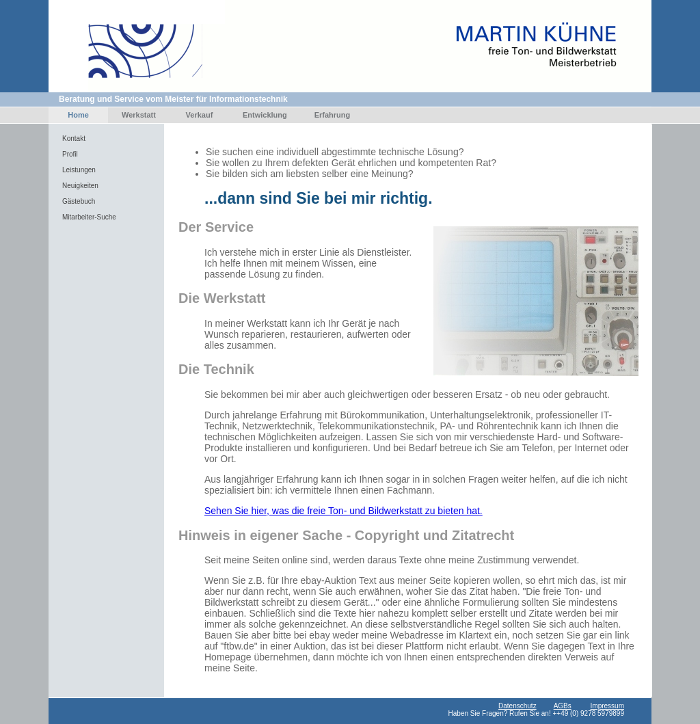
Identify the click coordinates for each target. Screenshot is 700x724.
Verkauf (199, 115)
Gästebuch (78, 201)
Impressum (607, 706)
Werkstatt (139, 115)
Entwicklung (265, 115)
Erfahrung (332, 115)
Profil (70, 154)
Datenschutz (517, 706)
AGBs (562, 706)
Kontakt (73, 138)
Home (78, 115)
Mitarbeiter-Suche (89, 217)
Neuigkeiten (80, 185)
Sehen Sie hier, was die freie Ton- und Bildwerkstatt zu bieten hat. (343, 510)
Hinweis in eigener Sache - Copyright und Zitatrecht (346, 535)
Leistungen (79, 170)
